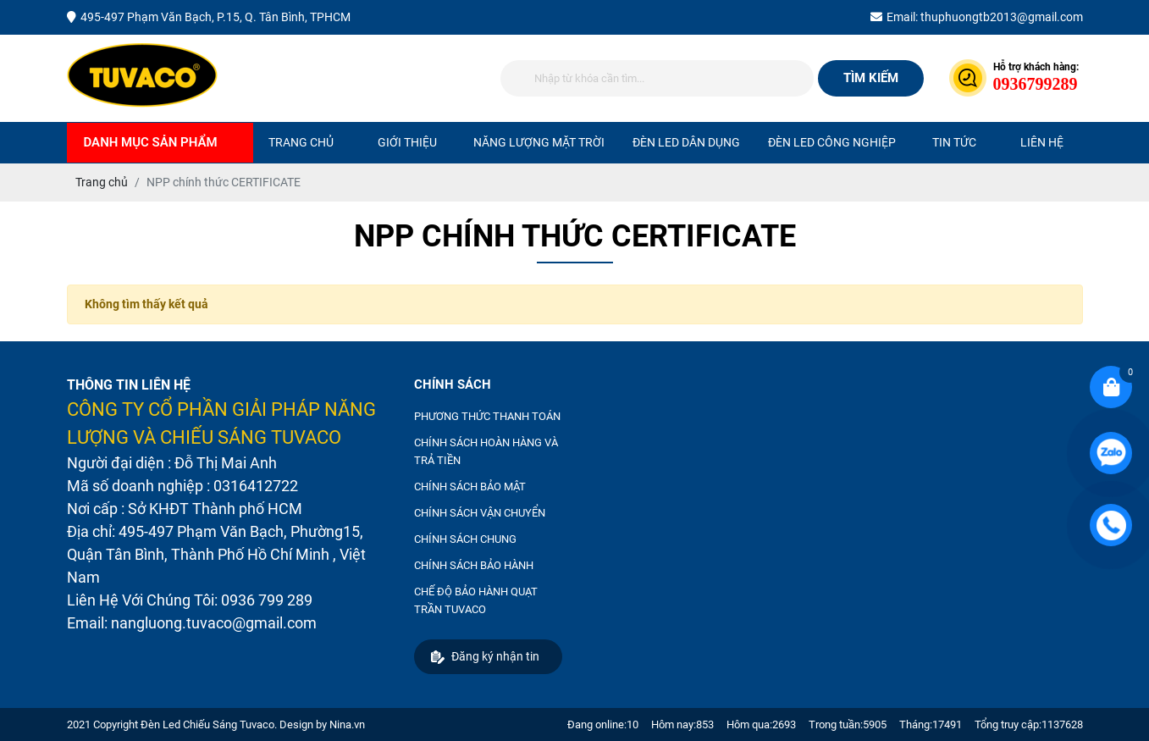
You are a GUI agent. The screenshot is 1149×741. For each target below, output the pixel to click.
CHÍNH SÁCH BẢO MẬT (470, 486)
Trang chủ (301, 142)
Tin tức (954, 142)
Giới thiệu (407, 142)
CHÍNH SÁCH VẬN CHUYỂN (479, 512)
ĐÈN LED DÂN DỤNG (686, 142)
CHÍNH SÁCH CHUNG (465, 539)
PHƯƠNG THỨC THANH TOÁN (487, 416)
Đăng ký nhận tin (485, 657)
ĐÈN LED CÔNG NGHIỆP (832, 142)
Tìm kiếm (870, 78)
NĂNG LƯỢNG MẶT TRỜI (539, 142)
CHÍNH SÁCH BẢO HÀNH (473, 565)
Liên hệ (1041, 142)
